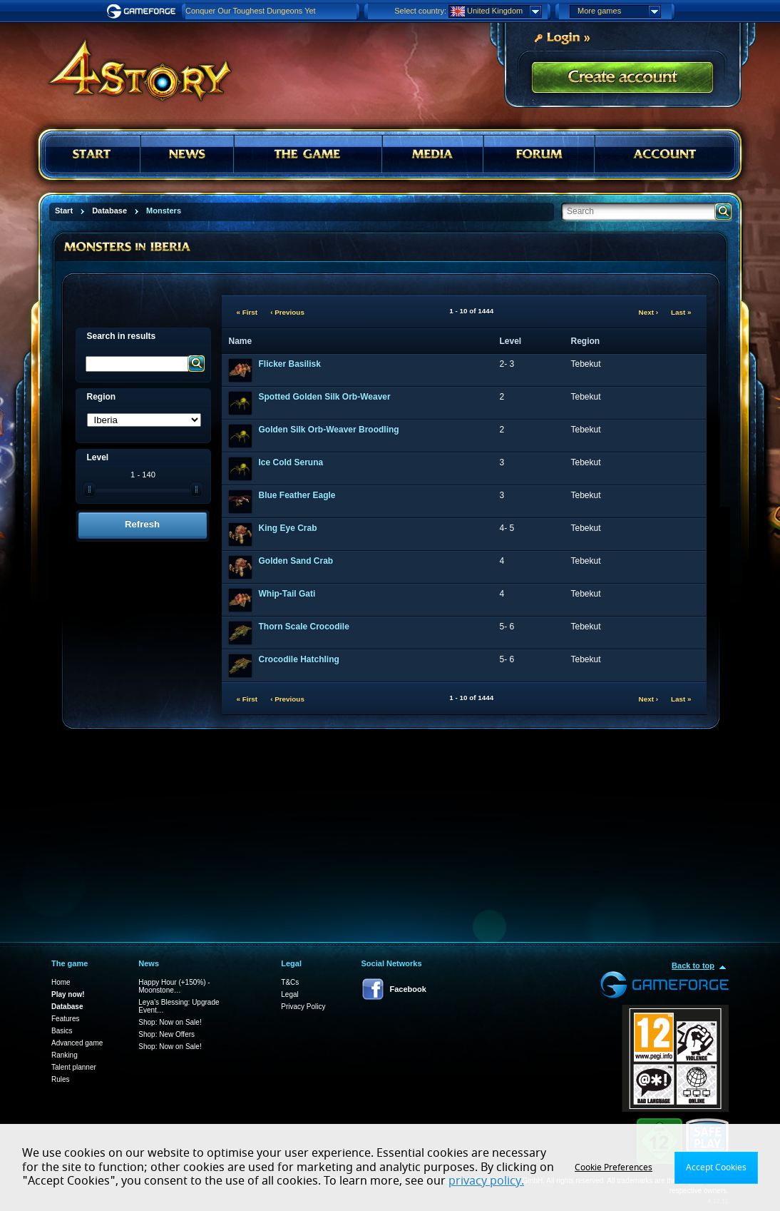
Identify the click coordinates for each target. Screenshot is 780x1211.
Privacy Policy (303, 1006)
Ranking (64, 1055)
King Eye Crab (288, 528)
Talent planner (73, 1067)
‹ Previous (287, 312)
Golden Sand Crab (296, 561)
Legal (289, 994)
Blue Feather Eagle (297, 495)
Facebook (408, 989)
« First (247, 312)
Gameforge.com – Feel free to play (143, 11)
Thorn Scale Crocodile (304, 627)
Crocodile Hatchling (299, 659)
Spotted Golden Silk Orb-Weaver (325, 397)
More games (619, 11)
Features (65, 1019)
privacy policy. (486, 1181)
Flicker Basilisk (290, 364)
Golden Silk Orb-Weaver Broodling (329, 430)
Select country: (420, 10)
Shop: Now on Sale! (169, 1022)
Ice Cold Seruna (291, 462)
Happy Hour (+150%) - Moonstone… (174, 986)
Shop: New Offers (166, 1034)
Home (61, 982)
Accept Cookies (716, 1167)
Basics (61, 1031)
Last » (681, 312)
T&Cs (290, 982)
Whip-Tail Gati (287, 594)
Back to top (693, 965)
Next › (648, 312)
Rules (60, 1079)
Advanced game (77, 1043)
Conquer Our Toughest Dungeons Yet (250, 10)
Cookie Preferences (613, 1167)
